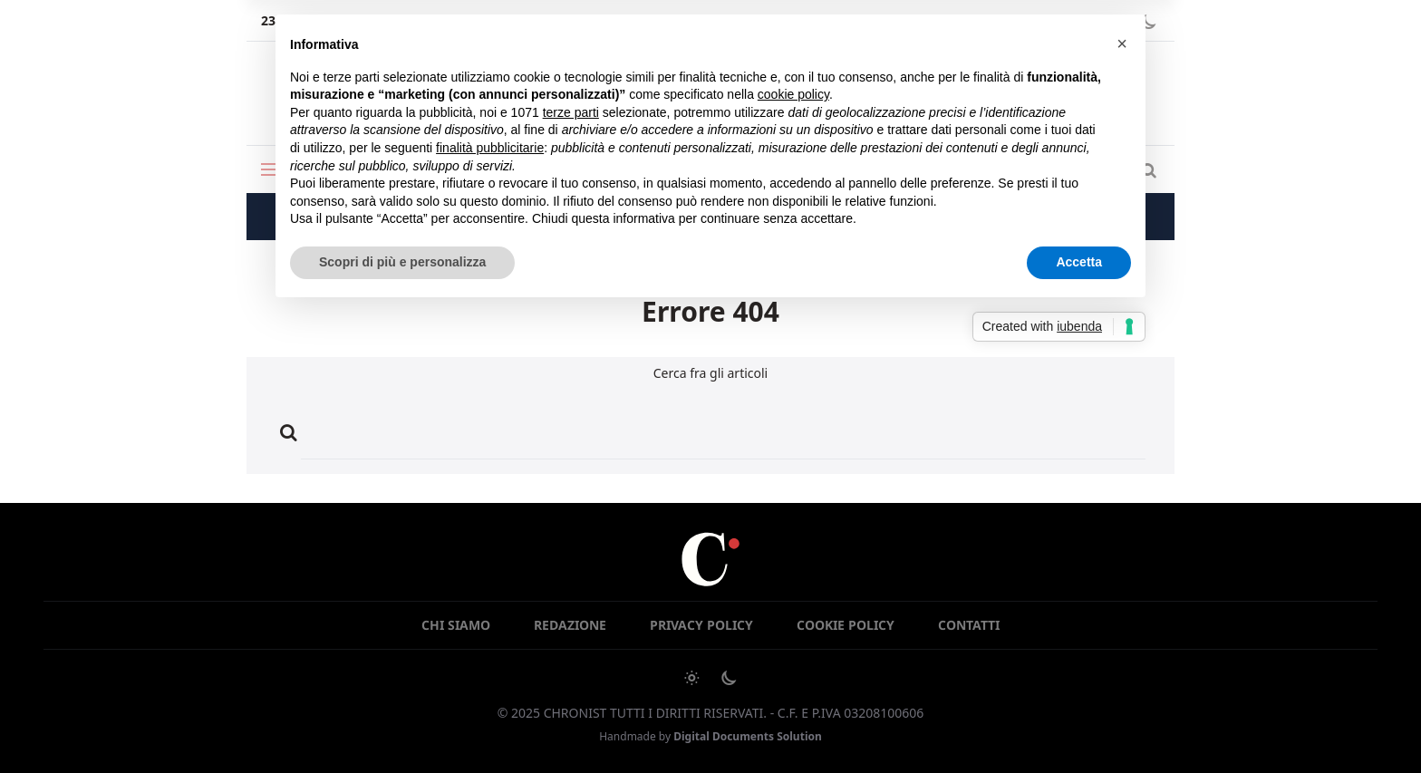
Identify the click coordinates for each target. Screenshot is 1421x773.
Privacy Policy (701, 624)
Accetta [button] (1079, 262)
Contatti (969, 624)
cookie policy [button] (793, 94)
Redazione (570, 624)
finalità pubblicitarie (490, 147)
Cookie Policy (845, 624)
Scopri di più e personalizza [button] (402, 262)
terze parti (571, 112)
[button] (1121, 43)
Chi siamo (455, 624)
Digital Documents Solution (747, 736)
